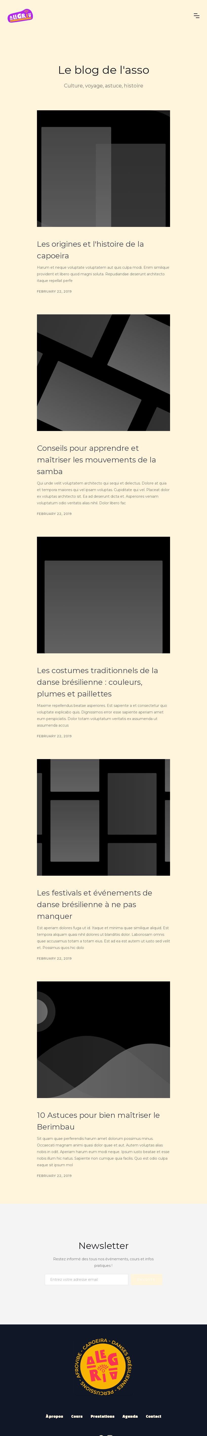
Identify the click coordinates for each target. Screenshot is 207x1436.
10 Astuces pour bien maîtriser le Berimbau (98, 1121)
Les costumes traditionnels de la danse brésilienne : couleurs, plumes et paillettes (97, 682)
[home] (20, 16)
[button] (196, 15)
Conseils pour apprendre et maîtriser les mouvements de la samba (96, 459)
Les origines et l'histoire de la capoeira (90, 249)
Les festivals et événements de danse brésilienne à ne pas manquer (94, 904)
